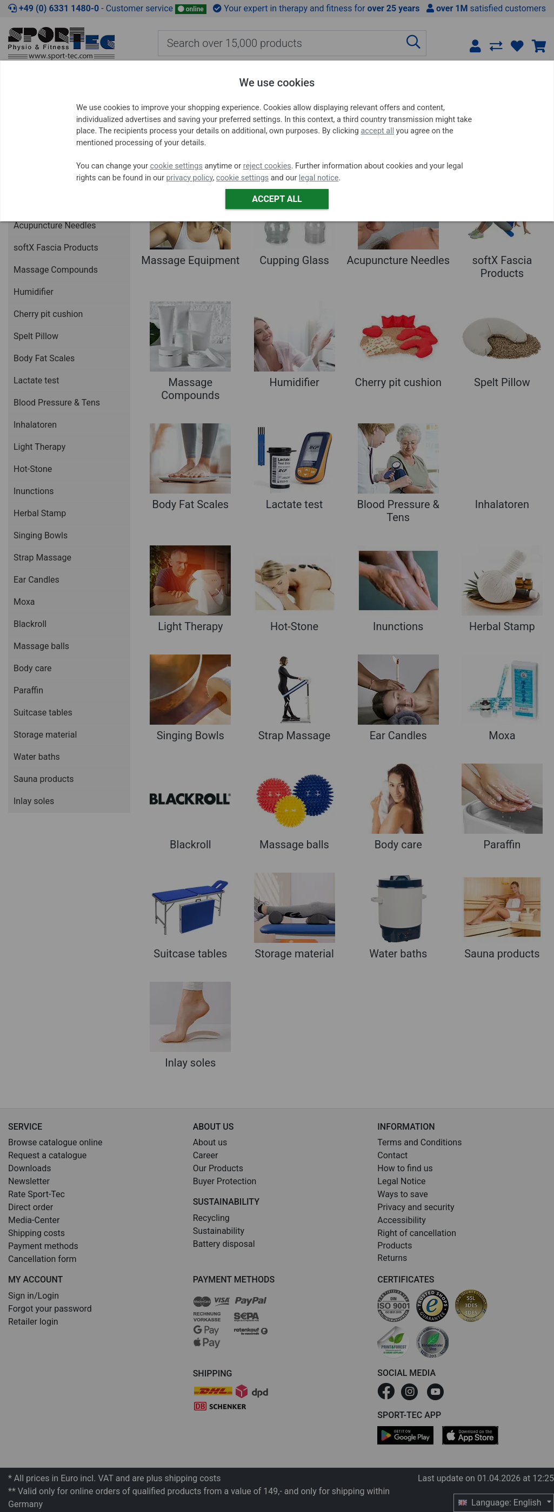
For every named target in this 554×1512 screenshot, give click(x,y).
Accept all (277, 199)
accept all (377, 131)
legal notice (319, 178)
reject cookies (267, 166)
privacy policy (189, 178)
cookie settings (176, 166)
